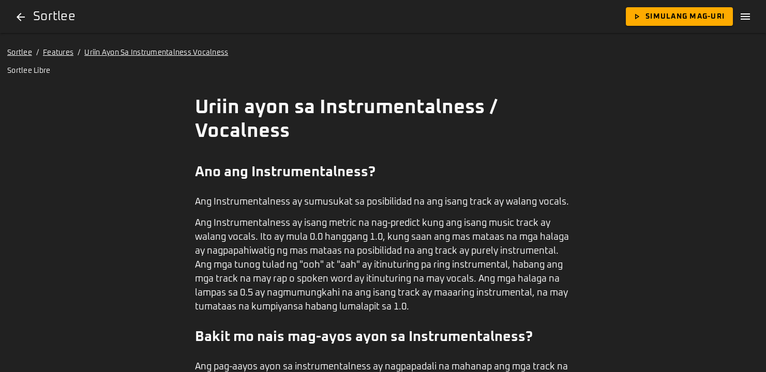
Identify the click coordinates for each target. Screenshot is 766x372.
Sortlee (19, 52)
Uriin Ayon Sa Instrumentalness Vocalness (156, 52)
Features (58, 52)
